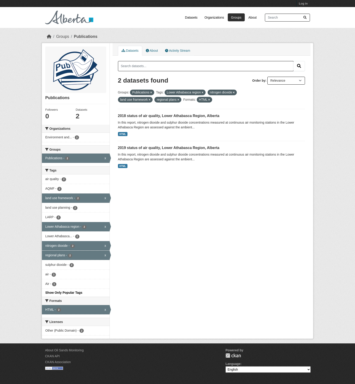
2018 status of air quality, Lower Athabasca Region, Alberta (168, 116)
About (252, 17)
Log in (303, 3)
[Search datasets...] (287, 18)
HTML (122, 134)
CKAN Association (58, 362)
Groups (236, 17)
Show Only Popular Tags (63, 292)
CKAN (233, 355)
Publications (85, 36)
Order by (258, 80)
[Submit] (304, 18)
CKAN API (52, 356)
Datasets (191, 17)
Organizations (214, 17)
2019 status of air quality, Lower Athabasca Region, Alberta (168, 148)
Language (232, 364)
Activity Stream (177, 50)
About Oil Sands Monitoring (64, 350)
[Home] (49, 36)
